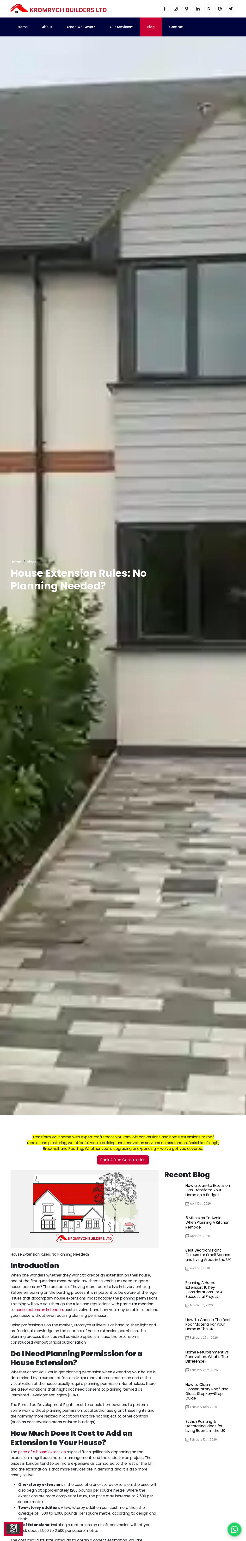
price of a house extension (42, 1451)
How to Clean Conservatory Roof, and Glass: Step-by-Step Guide (206, 1391)
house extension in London (39, 1309)
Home (23, 27)
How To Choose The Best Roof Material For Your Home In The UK (208, 1324)
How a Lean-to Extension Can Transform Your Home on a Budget (207, 1190)
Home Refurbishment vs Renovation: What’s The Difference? (207, 1357)
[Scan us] (13, 1529)
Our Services (120, 27)
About (47, 27)
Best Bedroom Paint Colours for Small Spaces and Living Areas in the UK (208, 1255)
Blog (151, 27)
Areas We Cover (80, 27)
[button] (94, 26)
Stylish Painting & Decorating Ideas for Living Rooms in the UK (205, 1426)
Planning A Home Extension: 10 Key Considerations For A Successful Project (203, 1289)
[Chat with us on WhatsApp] (234, 1529)
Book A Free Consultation (123, 1159)
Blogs (32, 562)
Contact (176, 27)
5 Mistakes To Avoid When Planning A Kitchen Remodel (207, 1222)
